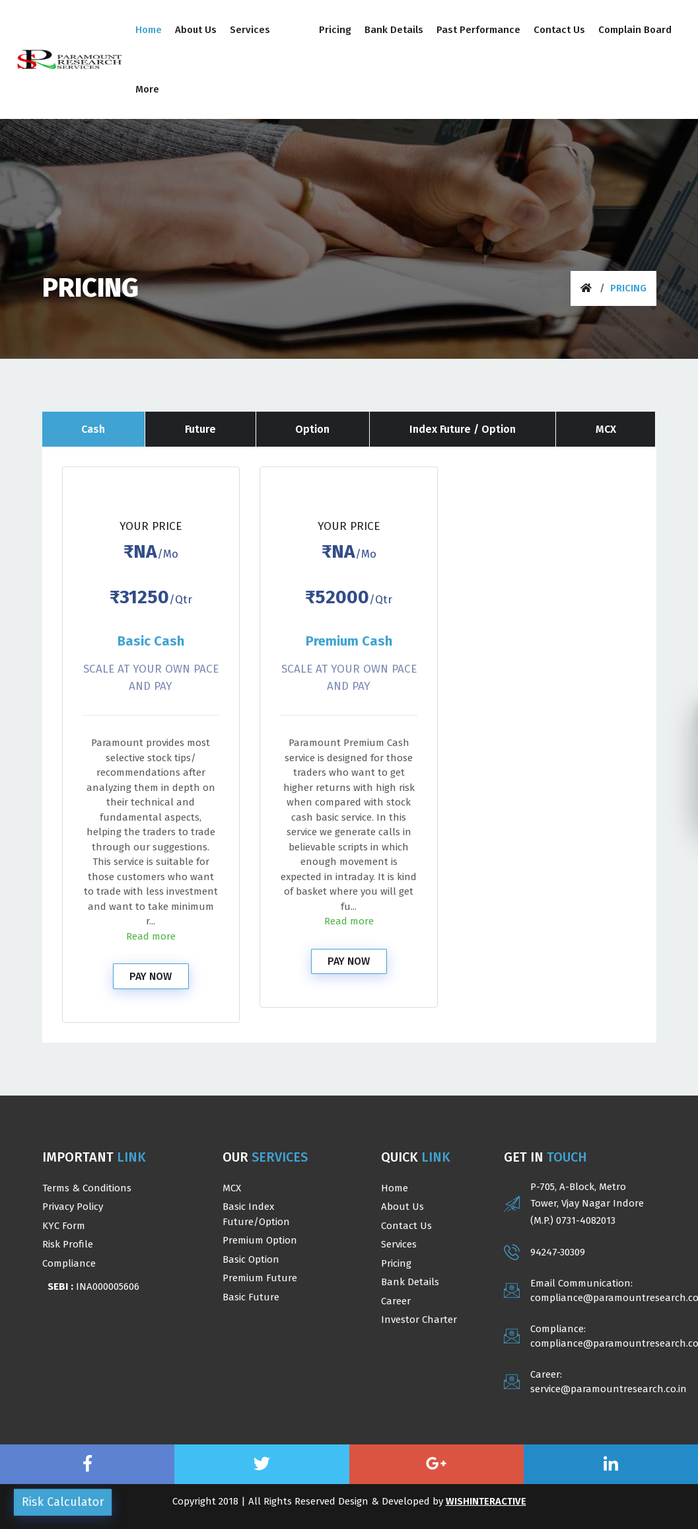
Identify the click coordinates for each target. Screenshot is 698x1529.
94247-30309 (557, 1252)
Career (396, 1301)
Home (394, 1188)
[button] (263, 29)
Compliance (69, 1263)
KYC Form (63, 1226)
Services (399, 1244)
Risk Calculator (62, 1502)
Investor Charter (419, 1319)
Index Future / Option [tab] (462, 429)
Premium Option (260, 1240)
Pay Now (150, 976)
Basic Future (251, 1297)
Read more (151, 936)
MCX (232, 1188)
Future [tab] (199, 429)
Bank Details (410, 1282)
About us (402, 1206)
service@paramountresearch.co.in (608, 1389)
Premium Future (260, 1278)
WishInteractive (486, 1501)
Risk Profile (67, 1244)
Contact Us (406, 1226)
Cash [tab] (93, 429)
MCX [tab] (606, 429)
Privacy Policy (72, 1206)
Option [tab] (312, 429)
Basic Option (251, 1259)
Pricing (396, 1263)
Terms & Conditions (86, 1188)
